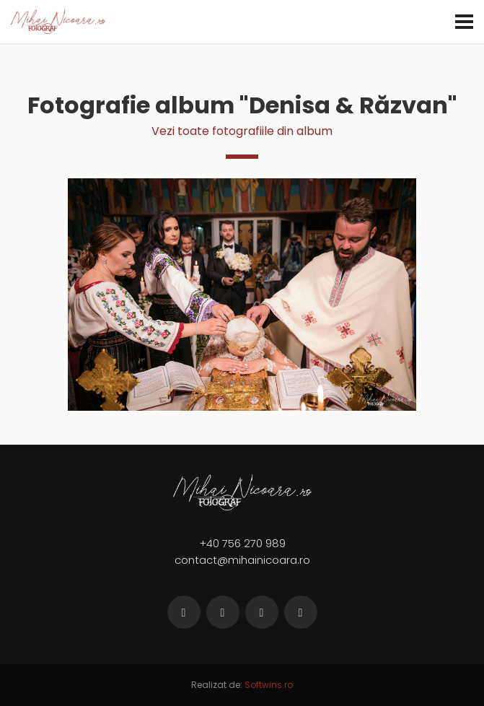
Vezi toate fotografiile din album (242, 131)
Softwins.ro (269, 685)
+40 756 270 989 (242, 543)
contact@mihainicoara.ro (242, 559)
